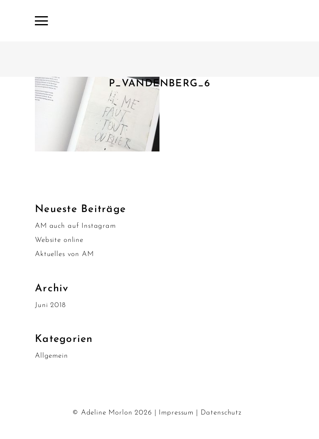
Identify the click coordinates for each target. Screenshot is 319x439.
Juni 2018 (50, 305)
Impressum (176, 412)
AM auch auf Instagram (75, 225)
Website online (59, 240)
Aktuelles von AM (64, 254)
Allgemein (51, 355)
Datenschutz (221, 412)
